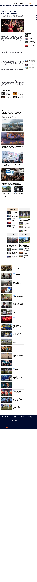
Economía (18, 5)
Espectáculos (30, 5)
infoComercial (13, 419)
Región (12, 5)
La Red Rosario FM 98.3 (22, 417)
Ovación (14, 5)
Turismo (34, 5)
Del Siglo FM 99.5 (30, 416)
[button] (1, 3)
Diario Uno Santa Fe (14, 417)
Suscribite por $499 (30, 3)
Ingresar (34, 3)
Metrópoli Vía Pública (14, 420)
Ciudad (9, 5)
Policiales (21, 5)
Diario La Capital (14, 416)
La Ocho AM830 (22, 416)
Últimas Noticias (3, 5)
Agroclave (25, 5)
